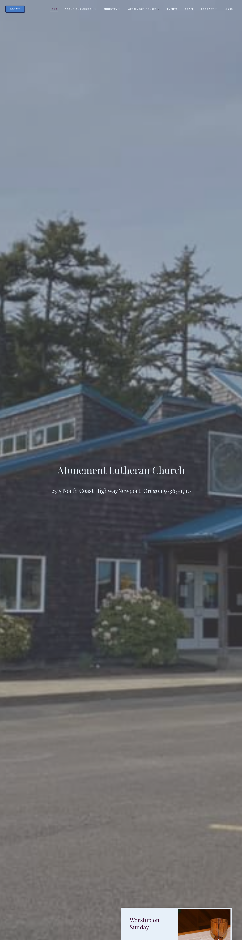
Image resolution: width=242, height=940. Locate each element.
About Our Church (81, 9)
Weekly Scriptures (144, 9)
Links (229, 9)
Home (54, 9)
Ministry (112, 9)
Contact (209, 9)
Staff (189, 9)
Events (172, 9)
